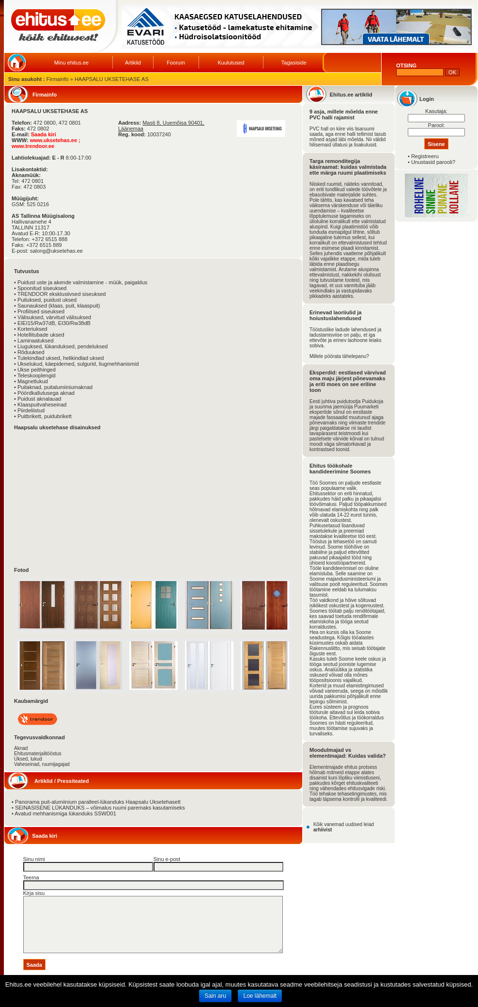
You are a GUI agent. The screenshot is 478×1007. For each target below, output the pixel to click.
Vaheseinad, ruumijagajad (42, 764)
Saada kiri (43, 134)
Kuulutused (230, 62)
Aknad (21, 748)
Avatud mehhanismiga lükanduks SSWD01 (65, 813)
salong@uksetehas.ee (56, 251)
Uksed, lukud (28, 759)
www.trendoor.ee (33, 146)
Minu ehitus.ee (71, 62)
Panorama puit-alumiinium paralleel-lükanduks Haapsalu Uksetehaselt (98, 802)
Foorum (176, 62)
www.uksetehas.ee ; (55, 140)
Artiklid (133, 62)
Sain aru (215, 995)
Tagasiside (294, 62)
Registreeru (425, 156)
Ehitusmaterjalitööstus (38, 753)
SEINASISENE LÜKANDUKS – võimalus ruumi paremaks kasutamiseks (100, 808)
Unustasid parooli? (433, 162)
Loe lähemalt (260, 995)
